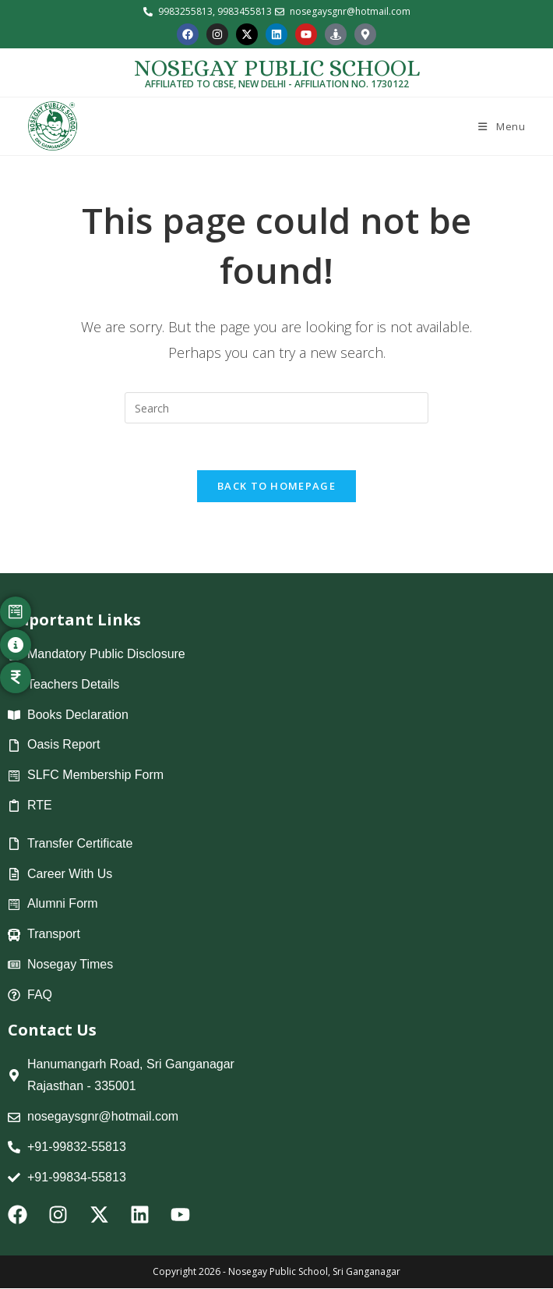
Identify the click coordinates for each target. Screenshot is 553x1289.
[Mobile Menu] (500, 126)
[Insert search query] (276, 407)
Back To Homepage (276, 487)
